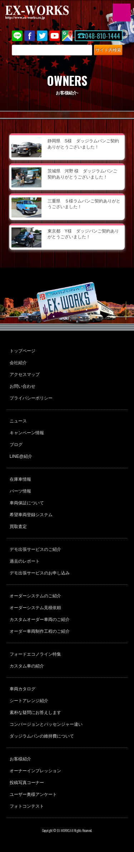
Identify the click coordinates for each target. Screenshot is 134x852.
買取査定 (18, 526)
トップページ (22, 350)
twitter (42, 35)
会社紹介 (18, 362)
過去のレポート (25, 561)
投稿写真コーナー (27, 782)
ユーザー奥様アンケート (33, 794)
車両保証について (27, 502)
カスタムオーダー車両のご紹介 (40, 619)
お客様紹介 (20, 759)
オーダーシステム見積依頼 (35, 607)
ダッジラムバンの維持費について (42, 736)
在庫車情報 (20, 479)
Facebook (29, 35)
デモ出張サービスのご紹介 (35, 549)
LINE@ (17, 35)
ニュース (18, 420)
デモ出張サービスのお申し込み (40, 573)
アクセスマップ (25, 374)
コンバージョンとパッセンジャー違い (46, 724)
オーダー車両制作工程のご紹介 (40, 631)
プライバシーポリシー (31, 398)
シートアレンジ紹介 (29, 700)
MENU (121, 12)
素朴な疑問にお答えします (35, 712)
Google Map (67, 35)
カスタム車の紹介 (27, 666)
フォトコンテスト (27, 806)
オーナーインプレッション (35, 770)
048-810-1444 (102, 35)
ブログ (16, 444)
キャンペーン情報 (27, 432)
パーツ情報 (20, 491)
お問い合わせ (22, 386)
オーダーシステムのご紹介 (35, 595)
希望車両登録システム (31, 514)
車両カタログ (22, 688)
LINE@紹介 (21, 456)
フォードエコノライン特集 (35, 654)
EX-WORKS (48, 12)
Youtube (54, 35)
